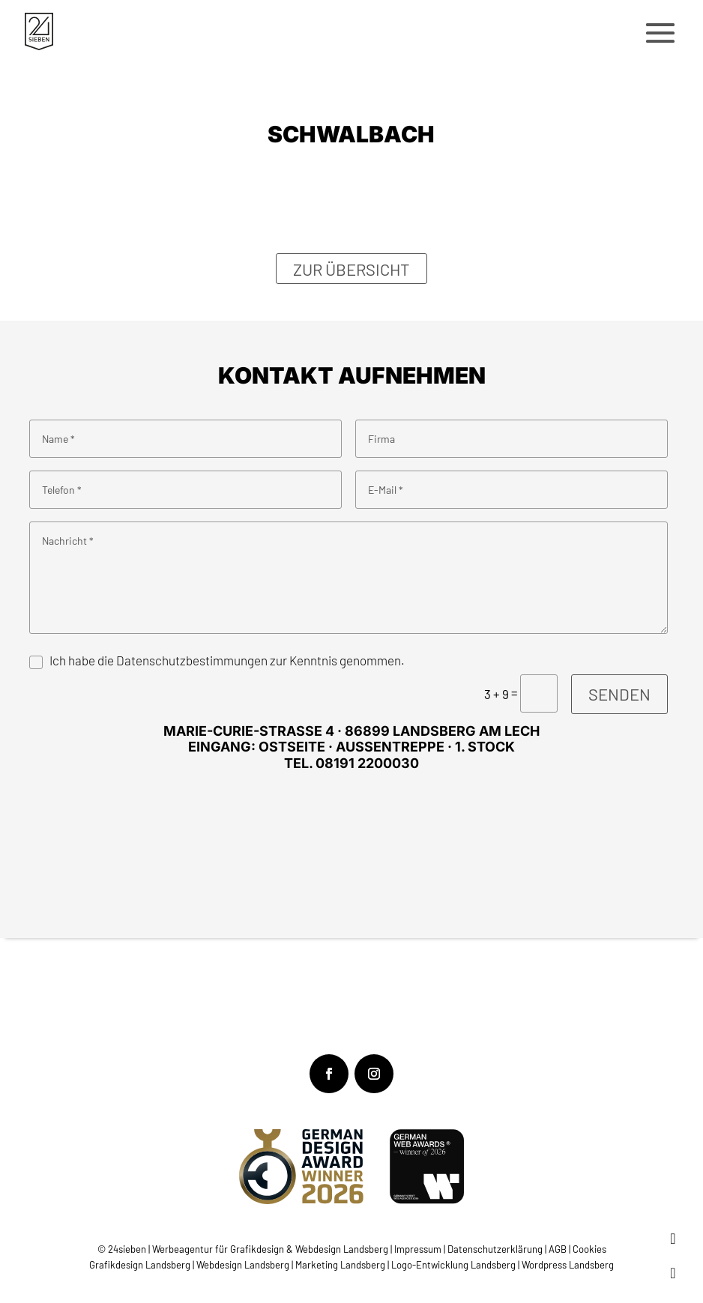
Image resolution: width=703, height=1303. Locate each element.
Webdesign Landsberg (242, 1265)
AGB (558, 1249)
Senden (619, 694)
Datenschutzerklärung (495, 1249)
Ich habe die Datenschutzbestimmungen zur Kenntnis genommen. (227, 660)
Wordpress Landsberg (568, 1265)
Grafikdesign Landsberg (139, 1265)
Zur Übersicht (351, 268)
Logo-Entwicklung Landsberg (453, 1265)
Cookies (589, 1249)
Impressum (419, 1249)
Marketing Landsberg (340, 1265)
